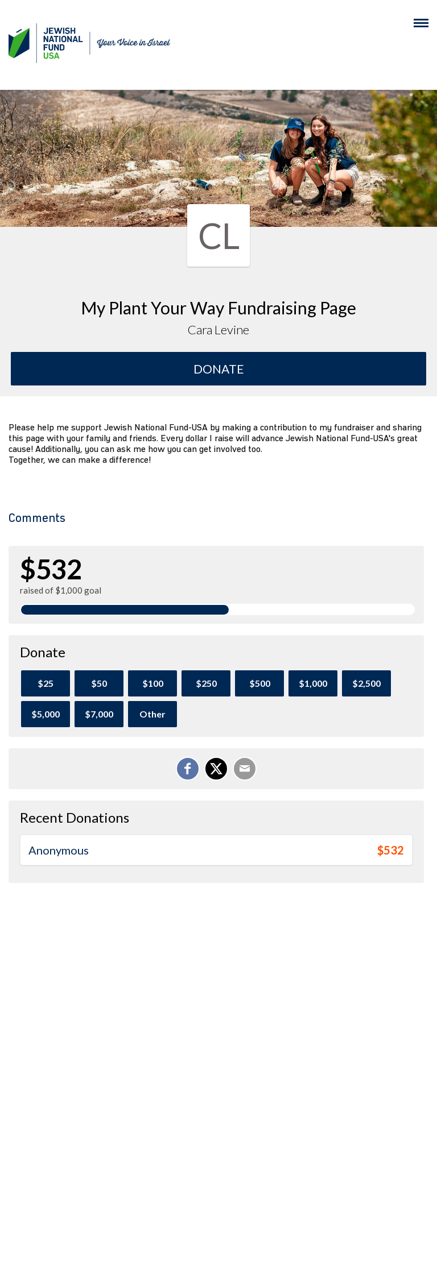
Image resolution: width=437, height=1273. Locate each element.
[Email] (245, 769)
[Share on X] (216, 769)
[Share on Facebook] (188, 769)
